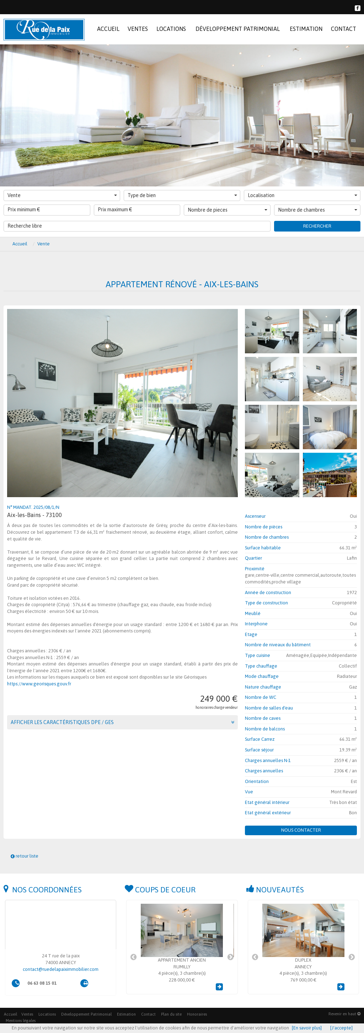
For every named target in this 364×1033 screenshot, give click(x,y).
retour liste (24, 856)
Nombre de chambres (318, 210)
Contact (148, 1014)
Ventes (27, 1014)
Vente (62, 195)
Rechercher (317, 226)
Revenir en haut (344, 1014)
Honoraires (197, 1014)
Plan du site (171, 1014)
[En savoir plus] (307, 1028)
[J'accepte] (341, 1028)
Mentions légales (21, 1020)
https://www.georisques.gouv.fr (39, 683)
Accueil (10, 1014)
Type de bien (182, 195)
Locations (47, 1014)
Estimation (126, 1014)
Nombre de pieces (227, 210)
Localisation (302, 195)
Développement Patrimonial (86, 1014)
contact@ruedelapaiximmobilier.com (60, 969)
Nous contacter (301, 830)
